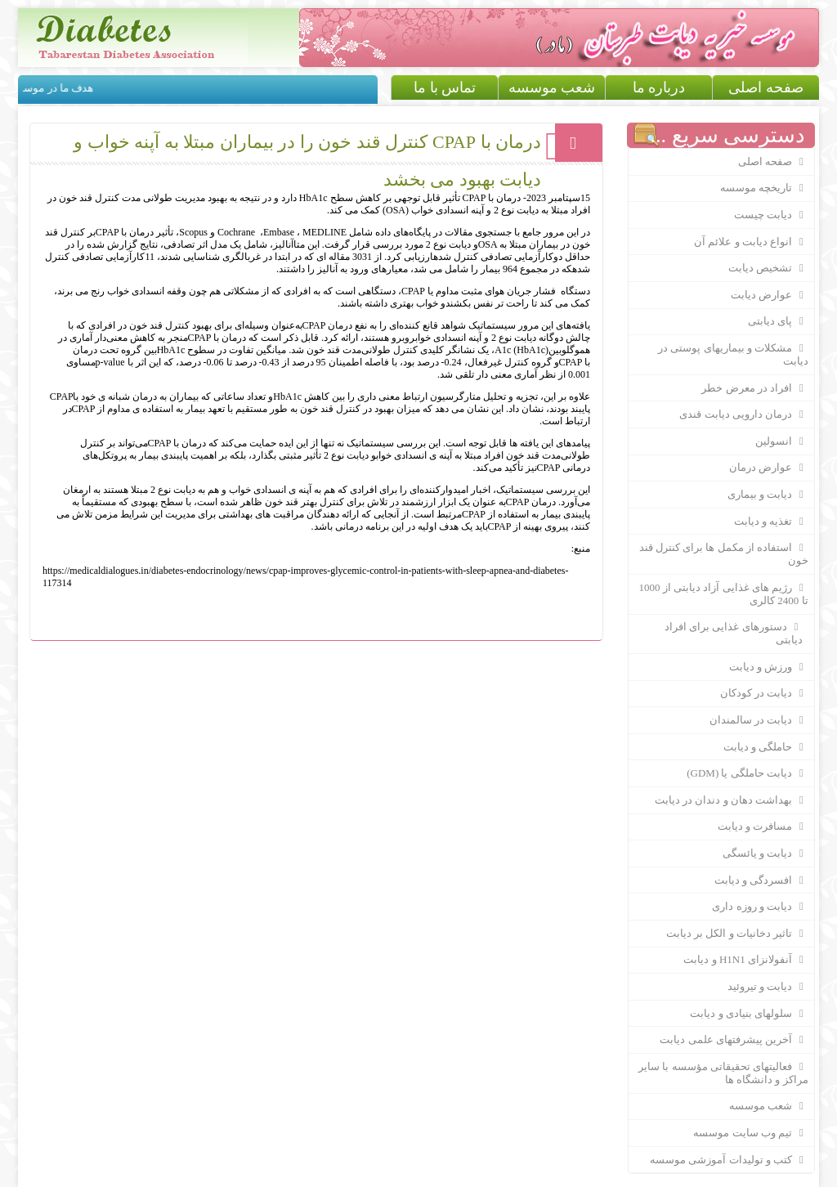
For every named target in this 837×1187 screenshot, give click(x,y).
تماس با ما (445, 87)
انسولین (781, 441)
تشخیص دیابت (768, 268)
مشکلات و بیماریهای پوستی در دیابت (733, 354)
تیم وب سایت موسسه (750, 1133)
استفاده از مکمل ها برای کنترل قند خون (723, 554)
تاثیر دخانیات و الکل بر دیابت (737, 933)
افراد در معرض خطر (754, 388)
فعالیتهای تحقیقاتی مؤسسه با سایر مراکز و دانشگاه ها (723, 1073)
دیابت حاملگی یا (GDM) (747, 773)
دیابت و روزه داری (760, 906)
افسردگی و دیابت (761, 880)
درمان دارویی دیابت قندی (743, 414)
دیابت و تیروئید (767, 986)
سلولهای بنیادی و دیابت (749, 1013)
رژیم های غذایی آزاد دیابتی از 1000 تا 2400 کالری (723, 594)
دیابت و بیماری (767, 494)
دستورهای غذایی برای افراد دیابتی (725, 633)
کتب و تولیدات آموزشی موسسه (729, 1160)
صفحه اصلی (765, 87)
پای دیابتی (778, 321)
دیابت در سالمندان (758, 720)
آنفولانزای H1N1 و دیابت (745, 959)
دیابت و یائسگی (765, 853)
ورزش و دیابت (768, 667)
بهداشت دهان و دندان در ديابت (731, 800)
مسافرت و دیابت (763, 826)
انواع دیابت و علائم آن (751, 242)
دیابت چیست (771, 215)
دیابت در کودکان (764, 693)
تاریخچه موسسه (764, 188)
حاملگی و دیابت (765, 747)
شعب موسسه (552, 87)
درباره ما (659, 87)
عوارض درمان (768, 467)
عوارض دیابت (769, 295)
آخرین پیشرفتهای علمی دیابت (734, 1039)
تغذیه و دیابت (771, 521)
